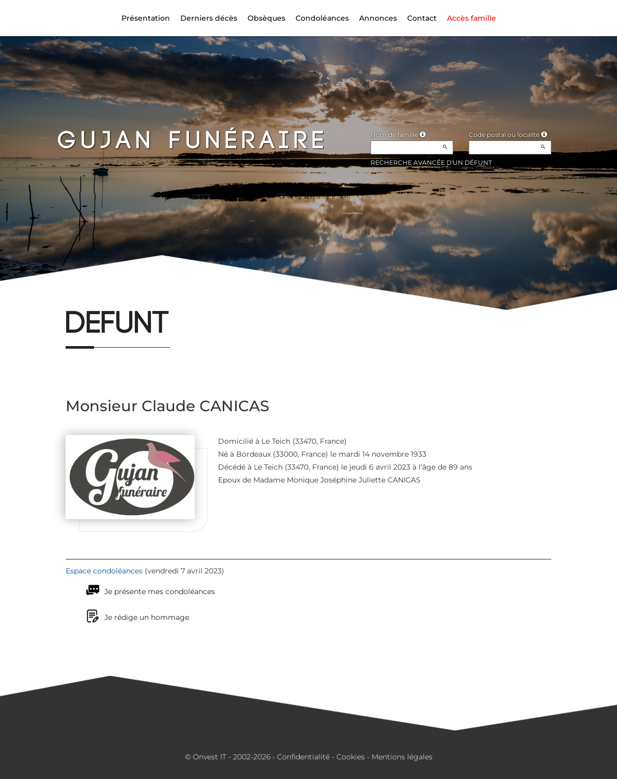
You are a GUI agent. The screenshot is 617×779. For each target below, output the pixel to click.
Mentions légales (402, 756)
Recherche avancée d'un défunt (431, 162)
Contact (422, 18)
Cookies (350, 756)
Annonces (378, 18)
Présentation (145, 18)
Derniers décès (208, 18)
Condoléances (322, 18)
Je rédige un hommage (146, 617)
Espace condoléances (104, 570)
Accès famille (471, 18)
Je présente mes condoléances (159, 591)
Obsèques (266, 18)
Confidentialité (303, 756)
